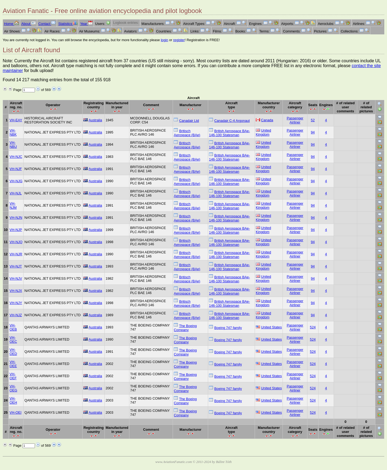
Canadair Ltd (189, 121)
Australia (95, 120)
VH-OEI (15, 412)
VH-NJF (15, 169)
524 (313, 327)
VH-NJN (15, 218)
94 (313, 132)
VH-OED (13, 352)
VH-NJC (15, 157)
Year (86, 24)
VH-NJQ (15, 242)
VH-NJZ (15, 315)
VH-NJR (15, 254)
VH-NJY (15, 303)
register (179, 40)
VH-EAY (15, 120)
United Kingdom (263, 132)
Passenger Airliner (295, 120)
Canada (267, 120)
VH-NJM (13, 205)
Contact (47, 24)
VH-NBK (13, 132)
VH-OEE (13, 364)
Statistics (67, 24)
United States (271, 327)
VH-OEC (13, 339)
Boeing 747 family (228, 328)
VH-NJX (15, 291)
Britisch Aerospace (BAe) (187, 133)
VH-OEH (13, 400)
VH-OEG (13, 388)
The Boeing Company (185, 328)
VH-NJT (15, 266)
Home (11, 24)
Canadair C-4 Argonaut (232, 121)
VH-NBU (13, 145)
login (164, 40)
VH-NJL (15, 193)
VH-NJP (15, 230)
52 (313, 120)
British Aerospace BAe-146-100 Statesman (229, 133)
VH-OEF (13, 376)
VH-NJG (15, 181)
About (28, 24)
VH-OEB (13, 327)
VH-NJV (15, 278)
